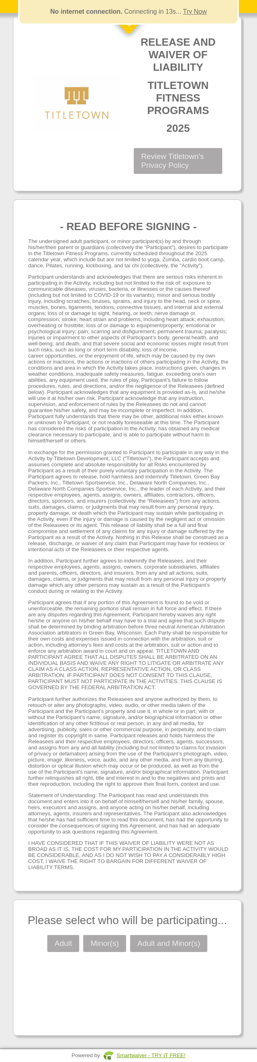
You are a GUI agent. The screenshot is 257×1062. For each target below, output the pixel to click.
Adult (63, 943)
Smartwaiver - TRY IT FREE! (151, 1055)
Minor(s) (105, 943)
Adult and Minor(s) (168, 943)
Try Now (195, 11)
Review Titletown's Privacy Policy (172, 160)
